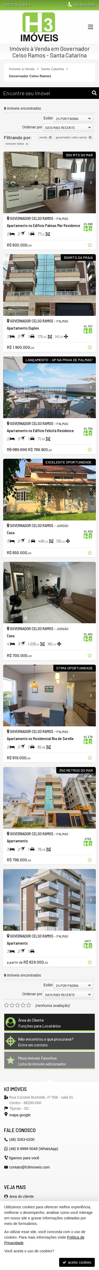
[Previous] (10, 182)
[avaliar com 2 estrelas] (12, 1005)
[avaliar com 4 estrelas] (23, 1005)
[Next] (89, 182)
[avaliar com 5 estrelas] (28, 1005)
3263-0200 (84, 5)
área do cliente (22, 1196)
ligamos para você (24, 1158)
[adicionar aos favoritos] (90, 246)
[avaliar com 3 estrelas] (17, 1005)
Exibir (48, 118)
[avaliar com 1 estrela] (6, 1005)
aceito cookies (77, 1262)
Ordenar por (32, 127)
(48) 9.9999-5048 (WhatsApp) (33, 1149)
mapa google (20, 1115)
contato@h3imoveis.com (29, 1167)
